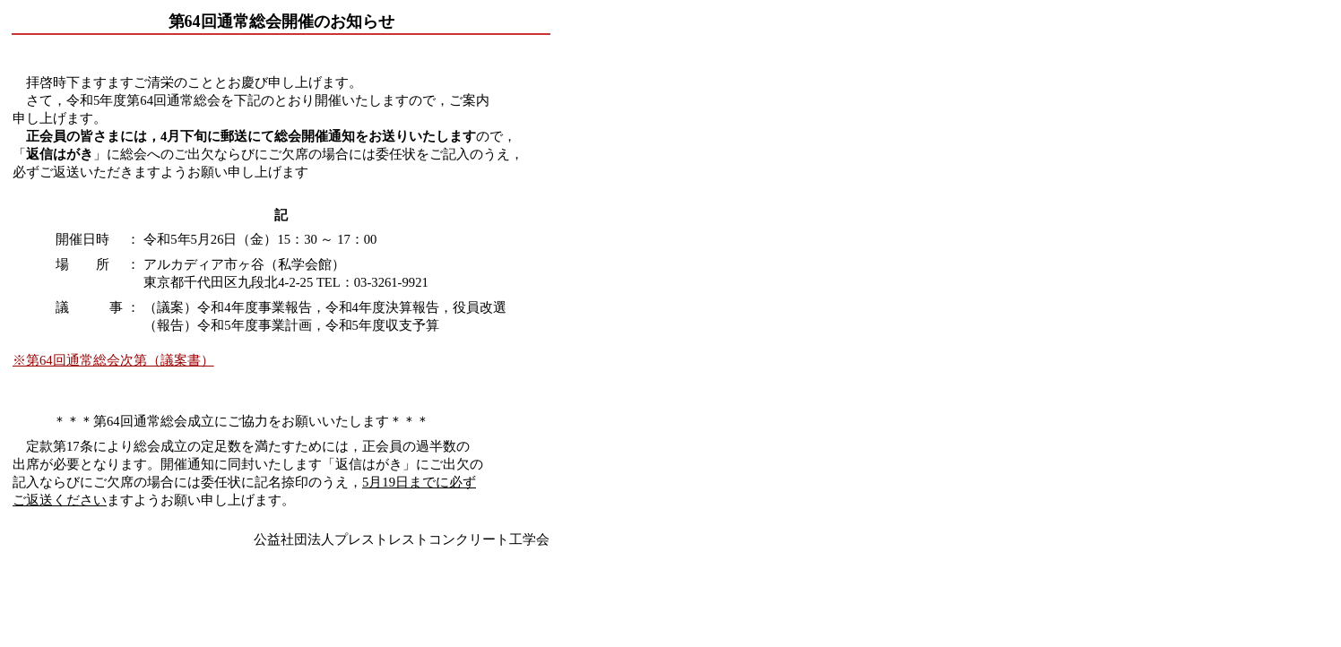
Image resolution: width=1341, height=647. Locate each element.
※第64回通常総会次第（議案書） (113, 360)
